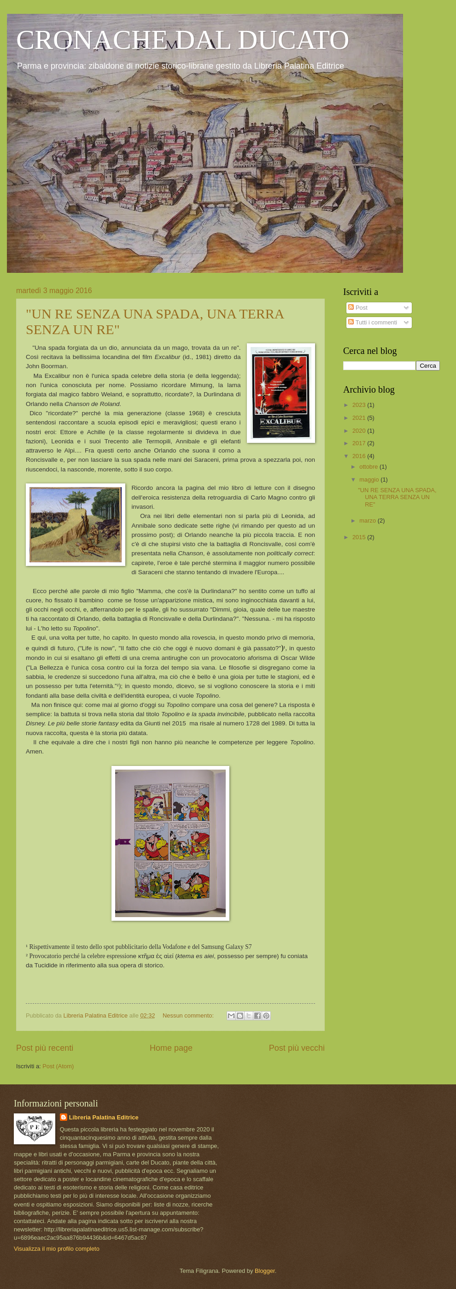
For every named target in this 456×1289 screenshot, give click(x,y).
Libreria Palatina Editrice (104, 1117)
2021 (359, 417)
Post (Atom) (58, 1066)
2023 (359, 404)
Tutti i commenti (372, 322)
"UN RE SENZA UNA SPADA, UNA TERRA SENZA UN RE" (397, 497)
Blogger (265, 1270)
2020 (359, 430)
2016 (359, 456)
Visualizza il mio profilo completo (56, 1248)
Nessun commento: (189, 1015)
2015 (359, 537)
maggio (369, 479)
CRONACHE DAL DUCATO (182, 39)
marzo (368, 520)
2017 (359, 443)
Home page (171, 1048)
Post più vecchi (297, 1048)
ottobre (369, 466)
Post (357, 307)
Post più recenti (44, 1048)
